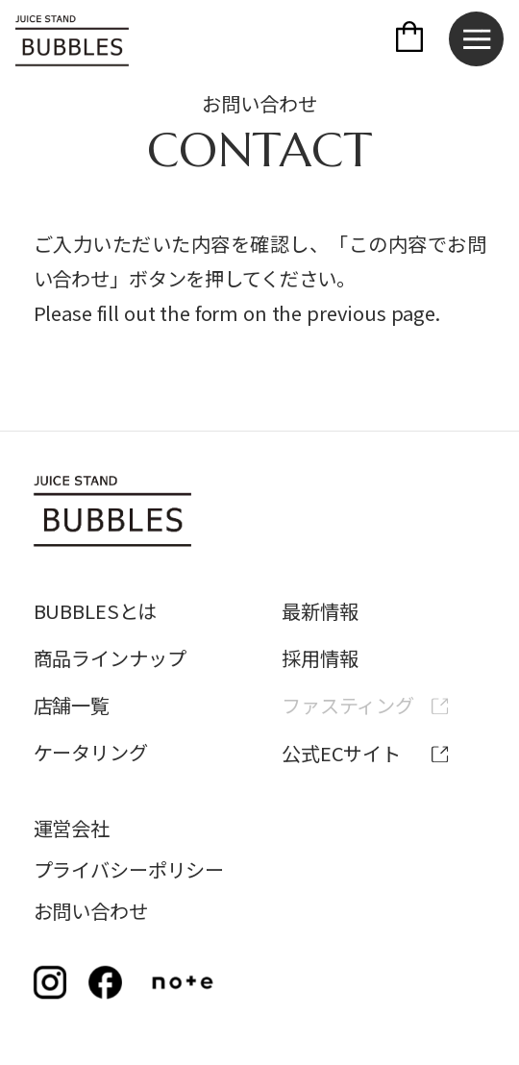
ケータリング (91, 752)
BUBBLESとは (96, 611)
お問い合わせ (91, 911)
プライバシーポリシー (129, 869)
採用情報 (320, 658)
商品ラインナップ (110, 658)
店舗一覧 (72, 705)
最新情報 (320, 611)
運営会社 (72, 828)
